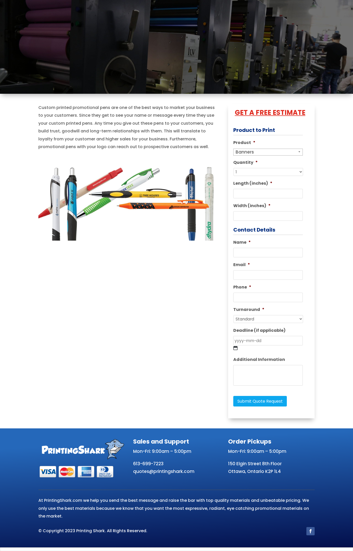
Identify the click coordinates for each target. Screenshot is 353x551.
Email (241, 265)
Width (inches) (252, 206)
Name (242, 242)
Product (244, 143)
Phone (242, 287)
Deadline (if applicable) (259, 330)
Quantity (245, 162)
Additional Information (259, 359)
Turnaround (248, 309)
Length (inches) (252, 183)
